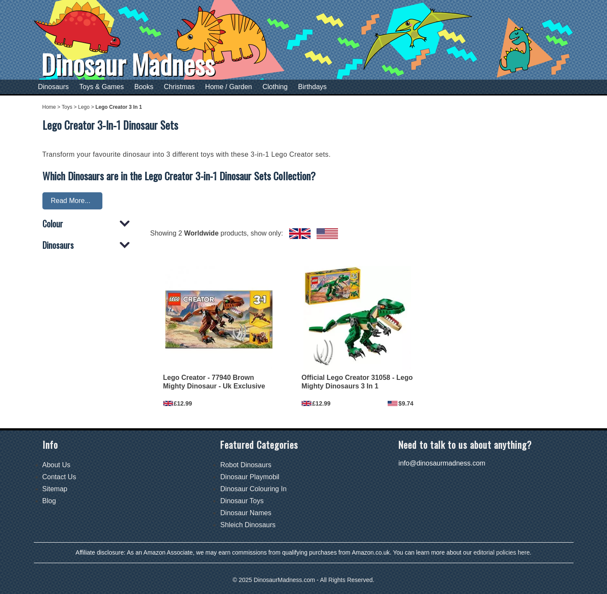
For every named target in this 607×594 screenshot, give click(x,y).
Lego (84, 107)
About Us (56, 465)
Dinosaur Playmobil (249, 477)
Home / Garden (228, 86)
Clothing (275, 86)
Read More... (70, 200)
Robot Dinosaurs (245, 465)
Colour (52, 224)
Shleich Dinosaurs (247, 524)
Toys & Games (101, 86)
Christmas (179, 86)
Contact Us (59, 477)
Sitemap (55, 489)
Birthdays (312, 86)
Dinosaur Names (245, 512)
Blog (49, 500)
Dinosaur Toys (241, 500)
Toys (67, 107)
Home (49, 107)
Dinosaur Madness (128, 64)
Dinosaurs (53, 86)
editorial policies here (501, 552)
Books (143, 86)
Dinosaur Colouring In (253, 489)
